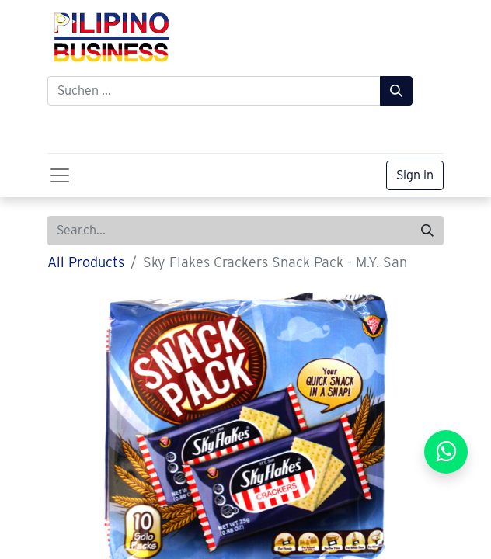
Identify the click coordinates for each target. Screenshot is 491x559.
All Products (85, 262)
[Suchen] (396, 91)
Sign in (415, 175)
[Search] (427, 230)
